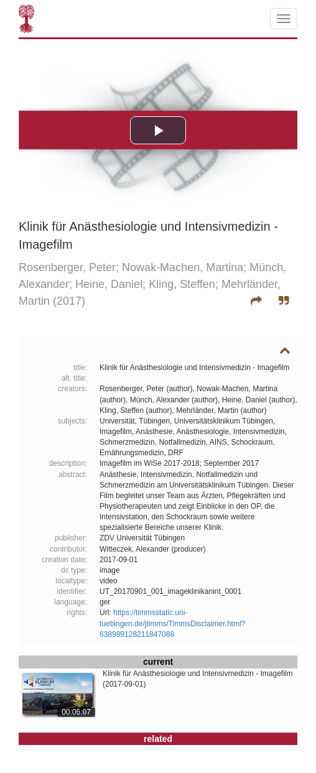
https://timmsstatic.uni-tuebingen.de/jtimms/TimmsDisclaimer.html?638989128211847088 (172, 623)
